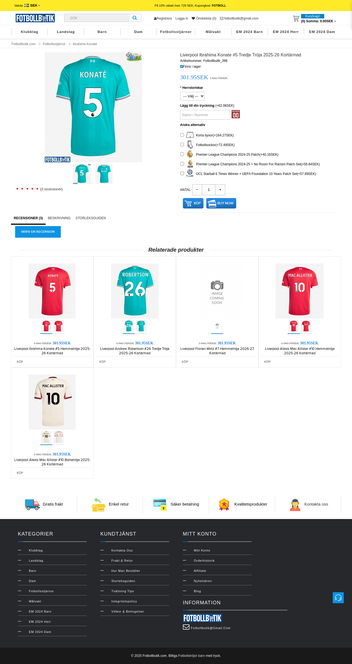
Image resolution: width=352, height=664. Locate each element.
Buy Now (225, 203)
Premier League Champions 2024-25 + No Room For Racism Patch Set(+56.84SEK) (250, 164)
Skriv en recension (38, 232)
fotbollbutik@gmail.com (239, 18)
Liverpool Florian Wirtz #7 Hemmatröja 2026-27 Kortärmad (217, 351)
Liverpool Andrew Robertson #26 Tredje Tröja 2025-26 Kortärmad (134, 351)
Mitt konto (202, 550)
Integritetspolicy (124, 601)
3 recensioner (52, 189)
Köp (197, 203)
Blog (197, 591)
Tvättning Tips (122, 591)
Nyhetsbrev (203, 581)
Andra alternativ (192, 125)
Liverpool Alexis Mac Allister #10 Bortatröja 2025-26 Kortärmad (52, 462)
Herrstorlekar (192, 88)
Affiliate (200, 570)
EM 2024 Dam (322, 32)
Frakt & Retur (122, 560)
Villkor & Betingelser (127, 611)
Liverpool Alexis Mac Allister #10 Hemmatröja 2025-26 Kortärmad (300, 351)
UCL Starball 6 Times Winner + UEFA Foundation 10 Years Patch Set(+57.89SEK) (248, 174)
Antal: (185, 190)
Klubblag (29, 32)
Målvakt (213, 32)
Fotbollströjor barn (191, 656)
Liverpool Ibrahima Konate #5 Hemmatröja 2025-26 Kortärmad (52, 351)
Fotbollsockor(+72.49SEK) (207, 145)
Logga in (181, 18)
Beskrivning (59, 218)
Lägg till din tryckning (197, 106)
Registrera (163, 18)
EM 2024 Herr (286, 32)
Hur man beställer (125, 570)
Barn (102, 32)
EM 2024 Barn (249, 32)
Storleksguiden (91, 218)
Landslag (66, 32)
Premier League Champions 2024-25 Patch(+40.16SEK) (229, 154)
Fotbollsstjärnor (176, 32)
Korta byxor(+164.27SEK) (207, 135)
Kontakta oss (316, 504)
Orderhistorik (204, 560)
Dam (138, 32)
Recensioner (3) (28, 218)
